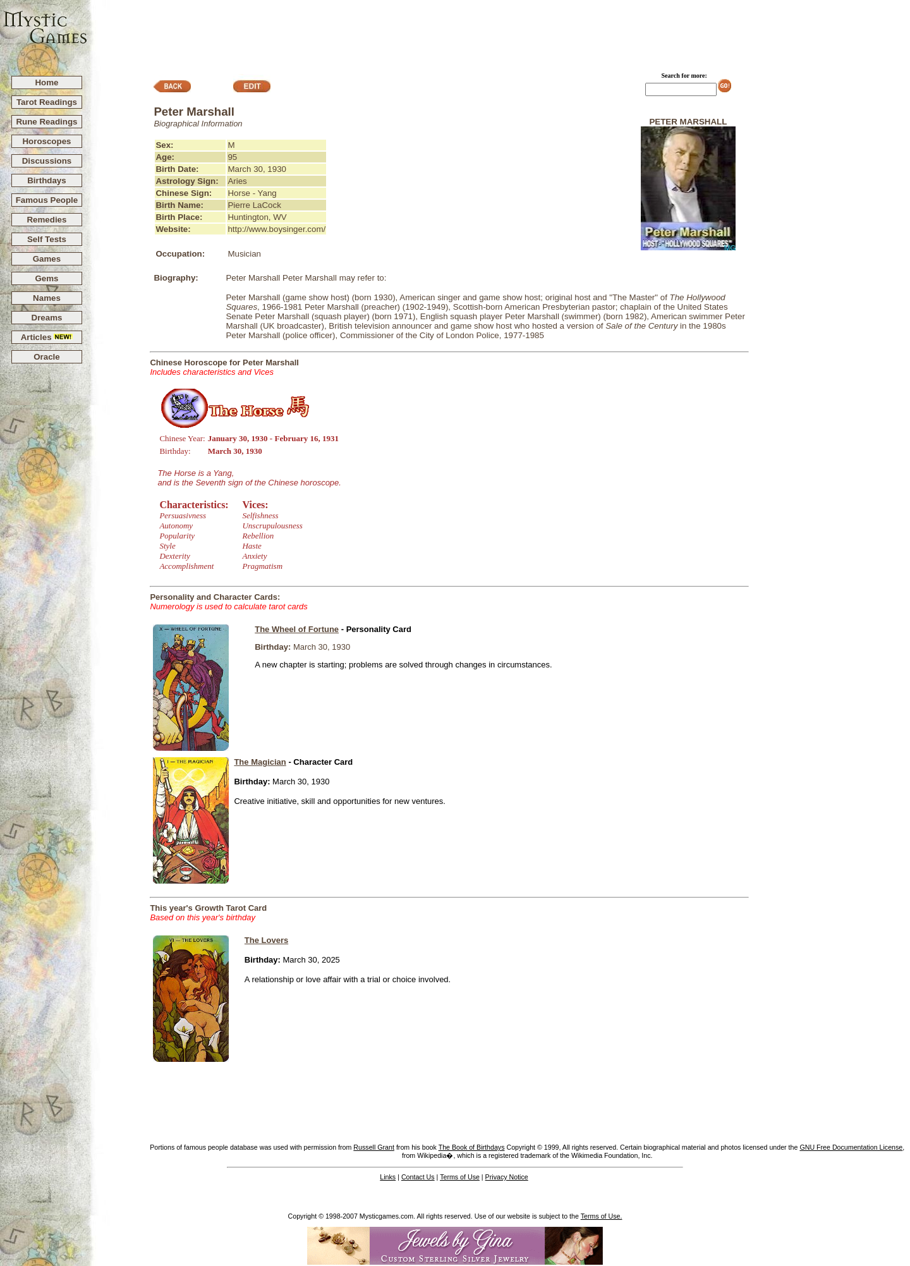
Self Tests (46, 239)
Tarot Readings (46, 102)
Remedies (46, 219)
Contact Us (418, 1177)
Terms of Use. (601, 1216)
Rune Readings (46, 121)
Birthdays (46, 180)
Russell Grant (373, 1147)
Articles (47, 337)
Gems (46, 278)
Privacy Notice (506, 1177)
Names (47, 298)
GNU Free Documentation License (850, 1147)
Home (46, 82)
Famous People (47, 200)
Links (388, 1177)
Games (47, 259)
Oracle (46, 357)
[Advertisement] (499, 32)
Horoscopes (46, 141)
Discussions (47, 161)
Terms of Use (460, 1177)
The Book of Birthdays (472, 1147)
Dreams (47, 317)
